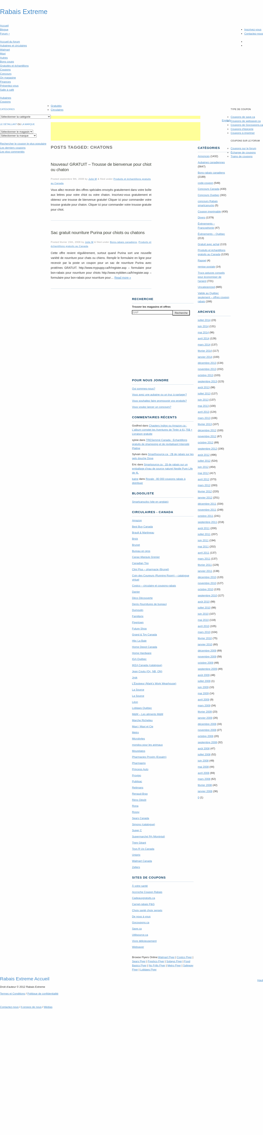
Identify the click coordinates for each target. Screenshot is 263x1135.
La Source (138, 689)
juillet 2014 (204, 320)
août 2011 (204, 528)
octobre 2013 (205, 375)
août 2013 (204, 387)
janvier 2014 (205, 356)
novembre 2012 (207, 436)
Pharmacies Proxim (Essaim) (149, 756)
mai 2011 (203, 546)
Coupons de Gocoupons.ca (247, 124)
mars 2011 (204, 558)
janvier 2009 (205, 717)
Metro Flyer (174, 965)
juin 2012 (203, 466)
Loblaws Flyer (148, 969)
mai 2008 (203, 766)
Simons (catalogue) (143, 824)
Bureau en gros (141, 551)
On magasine (8, 77)
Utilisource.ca (140, 934)
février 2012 (205, 491)
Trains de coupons (241, 156)
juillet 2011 (204, 534)
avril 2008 (203, 772)
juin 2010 (203, 613)
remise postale (206, 266)
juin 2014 (203, 326)
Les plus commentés (12, 151)
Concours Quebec (208, 195)
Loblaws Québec (142, 708)
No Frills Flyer (157, 965)
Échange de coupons (243, 152)
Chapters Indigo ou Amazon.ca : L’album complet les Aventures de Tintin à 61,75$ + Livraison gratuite (162, 429)
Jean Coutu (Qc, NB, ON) (147, 671)
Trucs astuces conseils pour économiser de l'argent (211, 277)
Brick (135, 538)
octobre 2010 (205, 589)
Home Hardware (141, 653)
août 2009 (204, 675)
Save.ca (137, 928)
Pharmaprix (138, 763)
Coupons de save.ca (243, 116)
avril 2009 (203, 699)
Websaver (138, 946)
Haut (260, 980)
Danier (136, 591)
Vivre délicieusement (144, 941)
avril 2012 (203, 479)
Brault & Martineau (143, 532)
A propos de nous (31, 1007)
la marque (28, 124)
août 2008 (204, 748)
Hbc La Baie (139, 640)
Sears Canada (140, 818)
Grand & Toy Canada (144, 634)
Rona (135, 805)
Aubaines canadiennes (211, 162)
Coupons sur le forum (243, 148)
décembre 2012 (207, 430)
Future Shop (139, 628)
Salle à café (7, 89)
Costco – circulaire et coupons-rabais (154, 585)
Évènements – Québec (211, 233)
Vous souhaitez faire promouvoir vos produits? (159, 400)
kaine (135, 478)
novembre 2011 (207, 509)
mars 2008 (204, 778)
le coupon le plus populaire (23, 143)
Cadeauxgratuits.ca (143, 898)
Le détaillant (8, 124)
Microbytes (138, 738)
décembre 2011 (207, 503)
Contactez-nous (253, 33)
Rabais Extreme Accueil (24, 978)
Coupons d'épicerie (242, 129)
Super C (137, 830)
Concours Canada (208, 188)
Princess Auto (140, 769)
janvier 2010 (205, 644)
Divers (201, 217)
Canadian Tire (140, 563)
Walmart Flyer (166, 957)
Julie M (92, 178)
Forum (5, 33)
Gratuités (56, 105)
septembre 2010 (207, 595)
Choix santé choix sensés (147, 910)
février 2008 (205, 785)
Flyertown (137, 622)
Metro (135, 732)
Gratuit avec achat (208, 244)
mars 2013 (204, 418)
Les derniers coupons (12, 147)
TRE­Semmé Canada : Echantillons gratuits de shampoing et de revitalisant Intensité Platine (160, 444)
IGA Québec (139, 659)
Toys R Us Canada (143, 848)
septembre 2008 (207, 742)
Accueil (4, 25)
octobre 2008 (205, 736)
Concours (6, 73)
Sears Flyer (138, 961)
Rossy (135, 812)
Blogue (4, 29)
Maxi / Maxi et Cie (142, 726)
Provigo (136, 775)
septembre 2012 (207, 448)
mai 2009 (203, 693)
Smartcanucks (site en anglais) (150, 501)
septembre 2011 (207, 522)
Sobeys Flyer (174, 961)
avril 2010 (203, 626)
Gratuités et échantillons (14, 65)
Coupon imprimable (209, 211)
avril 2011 (203, 552)
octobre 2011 (205, 515)
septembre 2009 (207, 668)
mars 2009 (204, 705)
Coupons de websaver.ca (246, 121)
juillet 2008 (204, 754)
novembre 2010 (207, 583)
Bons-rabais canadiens (123, 242)
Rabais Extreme (23, 11)
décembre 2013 (207, 362)
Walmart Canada (142, 861)
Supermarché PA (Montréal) (148, 836)
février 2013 (205, 424)
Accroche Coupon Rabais (147, 892)
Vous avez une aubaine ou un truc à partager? (159, 394)
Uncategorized (206, 287)
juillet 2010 (204, 607)
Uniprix (136, 854)
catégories (7, 109)
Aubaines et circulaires (13, 45)
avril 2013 (203, 411)
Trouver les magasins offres (151, 306)
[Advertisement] (125, 117)
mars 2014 (204, 344)
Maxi (3, 53)
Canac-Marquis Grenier (146, 557)
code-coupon (205, 182)
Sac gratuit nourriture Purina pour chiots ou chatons (98, 232)
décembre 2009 (207, 650)
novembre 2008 (207, 730)
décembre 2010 (207, 577)
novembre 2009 (207, 656)
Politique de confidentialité (42, 993)
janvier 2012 (205, 497)
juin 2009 (203, 687)
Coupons (5, 69)
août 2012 (204, 454)
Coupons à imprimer (243, 132)
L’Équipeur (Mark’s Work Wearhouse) (154, 683)
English (226, 120)
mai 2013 (203, 405)
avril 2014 (203, 338)
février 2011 (205, 564)
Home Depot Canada (144, 646)
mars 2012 (204, 485)
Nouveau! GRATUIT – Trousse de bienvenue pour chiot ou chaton (101, 167)
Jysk (134, 677)
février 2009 (205, 711)
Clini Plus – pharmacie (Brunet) (150, 569)
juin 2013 (203, 399)
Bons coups (7, 61)
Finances (5, 81)
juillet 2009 (204, 681)
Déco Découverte (142, 597)
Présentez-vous (9, 85)
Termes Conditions (12, 993)
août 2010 (204, 601)
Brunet (136, 544)
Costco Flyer (184, 957)
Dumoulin (137, 610)
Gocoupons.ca (140, 922)
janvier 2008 (205, 791)
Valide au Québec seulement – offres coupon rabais (213, 297)
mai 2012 (203, 473)
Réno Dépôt (139, 799)
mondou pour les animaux (147, 744)
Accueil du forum (10, 41)
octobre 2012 (205, 442)
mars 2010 (204, 632)
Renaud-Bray (140, 793)
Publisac (137, 781)
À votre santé (140, 885)
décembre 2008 (207, 724)
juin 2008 (203, 760)
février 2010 (205, 638)
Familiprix (137, 616)
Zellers (136, 867)
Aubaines (5, 97)
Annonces (204, 156)
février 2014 (205, 350)
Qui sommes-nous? (143, 388)
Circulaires (57, 109)
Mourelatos (138, 750)
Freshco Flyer (156, 961)
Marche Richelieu (142, 720)
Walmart (5, 49)
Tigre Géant (139, 842)
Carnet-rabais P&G (143, 904)
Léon (135, 702)
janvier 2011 (205, 571)
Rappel (202, 260)
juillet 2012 (204, 460)
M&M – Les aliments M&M (147, 714)
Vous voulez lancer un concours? (151, 406)
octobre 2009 (205, 662)
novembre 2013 (207, 369)
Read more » (122, 277)
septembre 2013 (207, 381)
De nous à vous (141, 916)
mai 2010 (203, 619)
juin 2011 (203, 540)
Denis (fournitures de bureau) (149, 604)
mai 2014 (203, 332)
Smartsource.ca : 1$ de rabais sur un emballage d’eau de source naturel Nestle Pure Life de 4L (162, 468)
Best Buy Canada (142, 526)
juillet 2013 (204, 393)
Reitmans (137, 787)
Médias (48, 1007)
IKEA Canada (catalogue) (147, 665)
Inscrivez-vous (252, 29)
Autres (4, 57)
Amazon (137, 520)
